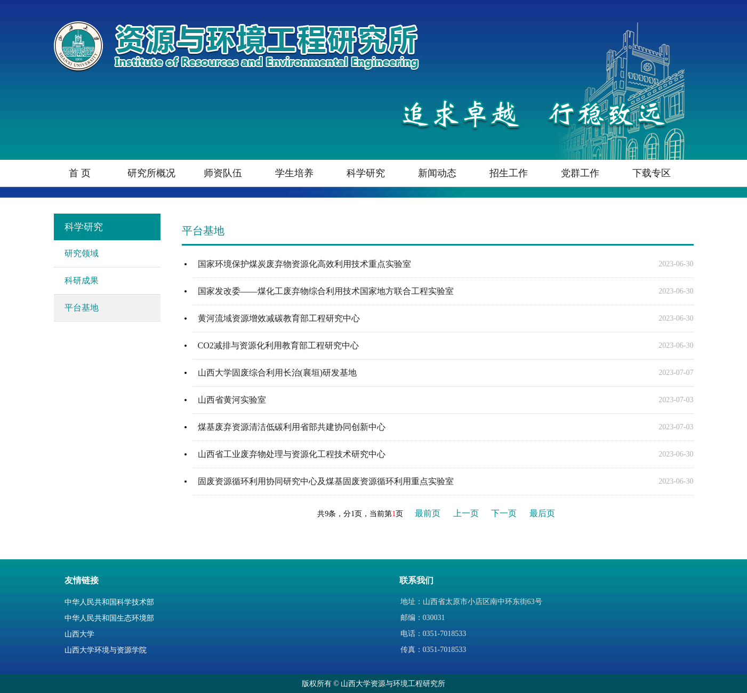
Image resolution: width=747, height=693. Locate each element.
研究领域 (82, 253)
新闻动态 (437, 173)
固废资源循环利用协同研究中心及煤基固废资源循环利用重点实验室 (326, 481)
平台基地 (82, 307)
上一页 (466, 513)
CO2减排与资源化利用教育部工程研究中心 (278, 345)
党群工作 (580, 173)
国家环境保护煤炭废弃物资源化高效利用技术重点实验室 (304, 263)
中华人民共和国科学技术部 (109, 602)
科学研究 (366, 173)
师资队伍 (223, 173)
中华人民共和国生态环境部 (109, 618)
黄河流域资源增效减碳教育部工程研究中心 (279, 318)
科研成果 (82, 280)
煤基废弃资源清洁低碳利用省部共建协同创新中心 (291, 426)
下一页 (504, 513)
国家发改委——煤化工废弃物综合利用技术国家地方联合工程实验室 (326, 291)
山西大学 (79, 634)
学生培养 (294, 173)
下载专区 (651, 173)
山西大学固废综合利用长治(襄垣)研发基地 (277, 372)
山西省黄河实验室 (232, 399)
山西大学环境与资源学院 (106, 650)
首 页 (80, 173)
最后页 (542, 513)
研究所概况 (151, 173)
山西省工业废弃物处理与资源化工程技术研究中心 (291, 454)
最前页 (427, 513)
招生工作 (508, 173)
